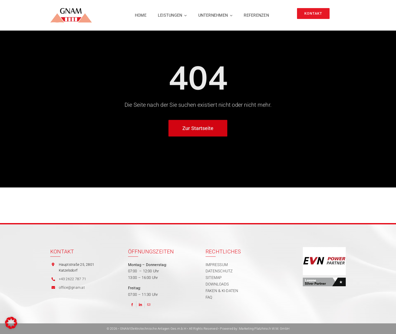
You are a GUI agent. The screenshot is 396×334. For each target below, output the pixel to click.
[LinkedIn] (140, 304)
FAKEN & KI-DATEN (222, 291)
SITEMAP (214, 277)
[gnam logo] (71, 10)
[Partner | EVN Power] (324, 249)
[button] (11, 323)
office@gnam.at (72, 287)
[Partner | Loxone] (324, 279)
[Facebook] (132, 304)
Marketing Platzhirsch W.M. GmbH (264, 328)
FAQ (209, 297)
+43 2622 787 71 (72, 279)
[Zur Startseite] (197, 129)
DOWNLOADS (217, 284)
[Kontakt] (313, 13)
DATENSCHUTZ (219, 271)
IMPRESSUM (217, 265)
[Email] (149, 304)
